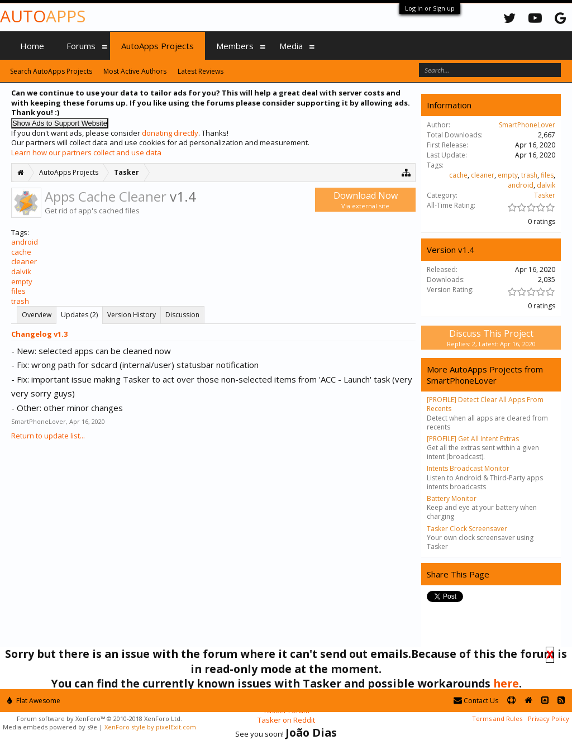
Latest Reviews (200, 71)
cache (21, 252)
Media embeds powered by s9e (50, 727)
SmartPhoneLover (38, 421)
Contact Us (476, 700)
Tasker (544, 195)
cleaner (24, 261)
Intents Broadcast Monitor (468, 468)
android (24, 242)
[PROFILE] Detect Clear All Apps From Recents (485, 404)
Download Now (365, 199)
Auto (42, 15)
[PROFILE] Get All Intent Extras (473, 438)
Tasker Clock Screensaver (467, 528)
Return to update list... (48, 436)
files (18, 291)
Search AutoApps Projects (51, 71)
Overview (36, 314)
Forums (81, 45)
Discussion (182, 314)
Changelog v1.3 (39, 334)
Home (32, 45)
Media (291, 45)
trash (20, 301)
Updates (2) (79, 314)
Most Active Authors (134, 71)
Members (235, 45)
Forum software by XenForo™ (99, 718)
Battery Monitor (451, 498)
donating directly (170, 133)
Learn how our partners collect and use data (86, 152)
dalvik (21, 271)
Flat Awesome (33, 700)
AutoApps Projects (157, 45)
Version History (131, 314)
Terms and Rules (497, 718)
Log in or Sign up (430, 8)
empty (21, 281)
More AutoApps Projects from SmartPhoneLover (485, 375)
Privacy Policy (548, 718)
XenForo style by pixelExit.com (150, 727)
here (506, 683)
